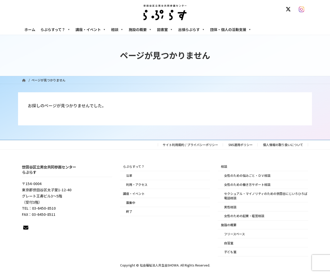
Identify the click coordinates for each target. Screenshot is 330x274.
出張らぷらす (191, 29)
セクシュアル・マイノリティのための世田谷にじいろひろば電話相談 (265, 195)
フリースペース (234, 233)
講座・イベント (91, 29)
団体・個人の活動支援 (230, 29)
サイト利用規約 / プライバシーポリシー (190, 144)
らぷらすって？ (55, 29)
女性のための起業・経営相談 (244, 216)
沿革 (129, 175)
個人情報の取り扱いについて (283, 144)
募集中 (130, 202)
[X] (289, 9)
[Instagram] (303, 9)
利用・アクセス (136, 184)
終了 (129, 211)
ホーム (29, 29)
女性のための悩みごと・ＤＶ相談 (247, 175)
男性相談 (230, 206)
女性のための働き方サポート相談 (247, 184)
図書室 (165, 29)
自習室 (228, 242)
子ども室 (230, 251)
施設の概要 (140, 29)
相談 (117, 29)
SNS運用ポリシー (240, 144)
